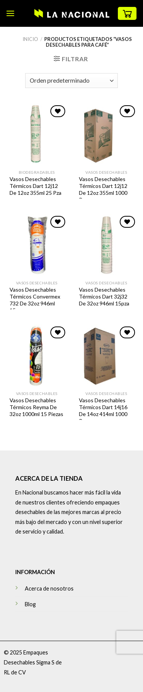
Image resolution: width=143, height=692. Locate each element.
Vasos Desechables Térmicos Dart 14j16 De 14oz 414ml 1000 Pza (103, 410)
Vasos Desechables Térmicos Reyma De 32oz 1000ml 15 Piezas (36, 407)
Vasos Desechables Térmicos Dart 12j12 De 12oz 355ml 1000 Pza (103, 189)
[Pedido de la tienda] (71, 80)
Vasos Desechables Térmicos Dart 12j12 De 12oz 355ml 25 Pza (35, 186)
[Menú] (10, 13)
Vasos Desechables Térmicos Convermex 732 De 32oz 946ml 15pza (35, 300)
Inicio (30, 39)
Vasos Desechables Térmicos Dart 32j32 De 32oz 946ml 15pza (104, 296)
